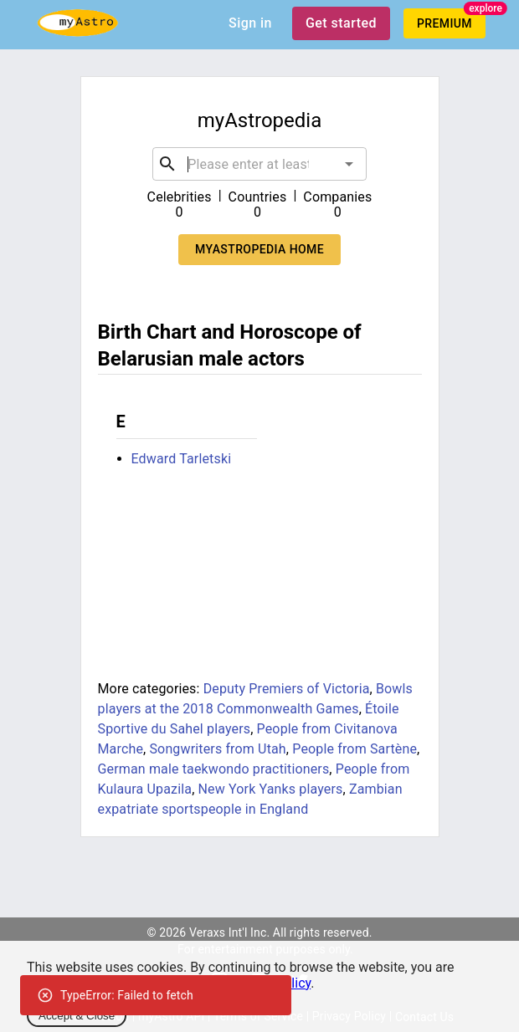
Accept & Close (77, 1015)
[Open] (349, 164)
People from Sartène (354, 749)
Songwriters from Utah (217, 749)
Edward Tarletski (181, 459)
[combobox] (259, 164)
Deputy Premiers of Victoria (286, 689)
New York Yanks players (270, 789)
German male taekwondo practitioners (214, 769)
